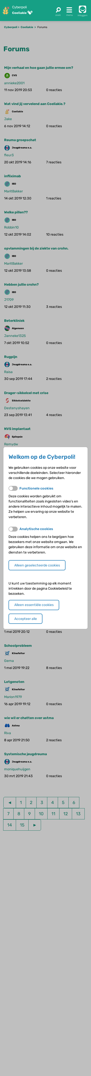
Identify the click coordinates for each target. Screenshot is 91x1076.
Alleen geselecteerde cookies (37, 565)
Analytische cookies (36, 529)
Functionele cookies (36, 488)
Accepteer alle (25, 619)
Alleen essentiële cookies (34, 605)
